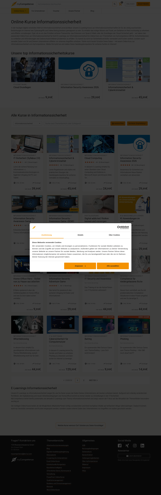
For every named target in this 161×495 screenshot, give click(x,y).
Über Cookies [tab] (114, 235)
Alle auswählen (113, 266)
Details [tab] (80, 235)
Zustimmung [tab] (46, 235)
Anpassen (80, 266)
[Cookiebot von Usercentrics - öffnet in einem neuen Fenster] (119, 227)
